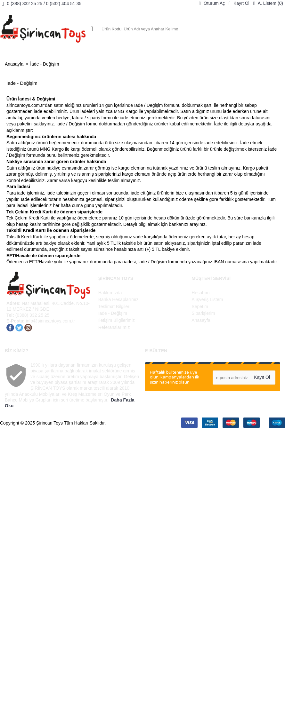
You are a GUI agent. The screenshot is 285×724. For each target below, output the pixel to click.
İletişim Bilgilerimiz (116, 320)
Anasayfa (14, 64)
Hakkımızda (110, 292)
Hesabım (200, 292)
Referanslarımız (114, 327)
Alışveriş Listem (207, 299)
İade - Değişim (44, 64)
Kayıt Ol (262, 377)
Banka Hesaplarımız (118, 299)
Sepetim (199, 306)
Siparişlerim (203, 313)
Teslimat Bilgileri (114, 306)
